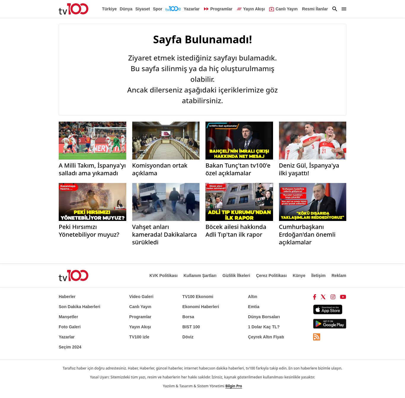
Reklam (338, 275)
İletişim (318, 275)
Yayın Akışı (140, 326)
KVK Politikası (163, 275)
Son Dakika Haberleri (79, 306)
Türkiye (109, 9)
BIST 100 (191, 326)
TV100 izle (139, 337)
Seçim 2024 (70, 347)
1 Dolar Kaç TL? (264, 326)
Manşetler (68, 316)
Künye (299, 275)
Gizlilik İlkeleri (236, 275)
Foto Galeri (70, 326)
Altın (252, 296)
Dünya (126, 9)
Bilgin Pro (233, 386)
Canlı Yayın (140, 306)
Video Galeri (141, 296)
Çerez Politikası (271, 275)
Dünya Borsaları (264, 316)
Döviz (187, 337)
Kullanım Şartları (200, 275)
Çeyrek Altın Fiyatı (266, 337)
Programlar (140, 316)
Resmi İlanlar (315, 9)
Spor (157, 9)
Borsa (188, 316)
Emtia (253, 306)
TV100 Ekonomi (197, 296)
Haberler (67, 296)
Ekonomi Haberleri (200, 306)
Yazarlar (192, 9)
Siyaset (142, 9)
